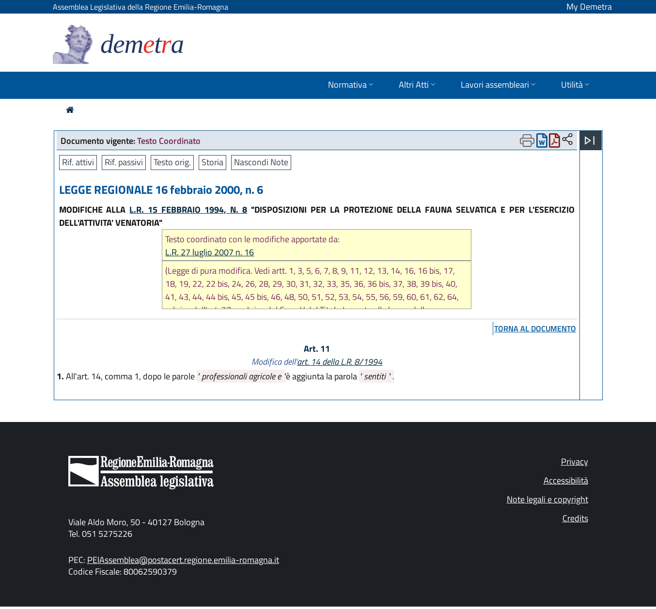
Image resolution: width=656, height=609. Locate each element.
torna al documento (535, 328)
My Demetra (589, 6)
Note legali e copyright (547, 499)
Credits (575, 518)
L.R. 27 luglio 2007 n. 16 (209, 252)
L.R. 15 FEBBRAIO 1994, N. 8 (188, 209)
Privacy (574, 461)
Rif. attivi (78, 162)
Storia (212, 162)
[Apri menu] (589, 140)
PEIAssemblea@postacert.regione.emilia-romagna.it (183, 559)
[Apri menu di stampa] (527, 140)
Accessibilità (566, 480)
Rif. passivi (124, 162)
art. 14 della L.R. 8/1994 (339, 361)
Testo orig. (172, 162)
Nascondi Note (261, 162)
